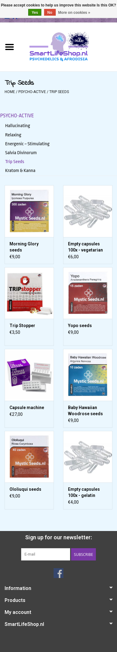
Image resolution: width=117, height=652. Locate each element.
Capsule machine (26, 407)
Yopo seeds (80, 325)
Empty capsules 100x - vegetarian (85, 246)
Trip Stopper (22, 325)
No (49, 12)
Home (10, 92)
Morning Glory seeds (24, 246)
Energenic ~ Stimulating (27, 143)
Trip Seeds (59, 92)
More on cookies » (74, 12)
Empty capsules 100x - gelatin (84, 492)
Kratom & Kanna (20, 170)
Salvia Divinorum (21, 152)
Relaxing (13, 135)
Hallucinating (17, 125)
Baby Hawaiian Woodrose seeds (85, 410)
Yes (35, 12)
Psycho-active (32, 92)
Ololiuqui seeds (25, 489)
